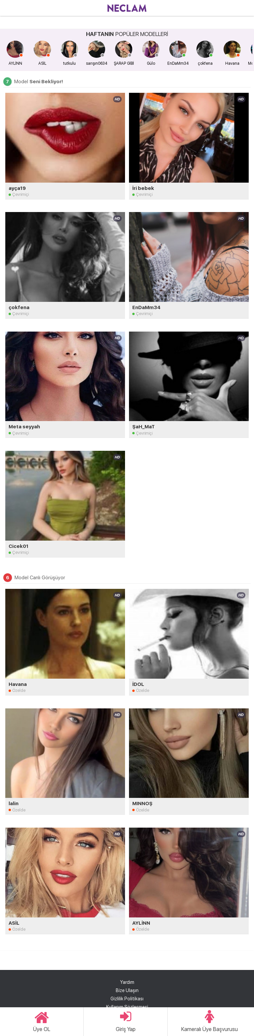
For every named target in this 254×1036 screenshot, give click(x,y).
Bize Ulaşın (127, 990)
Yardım (127, 982)
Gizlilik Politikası (127, 998)
